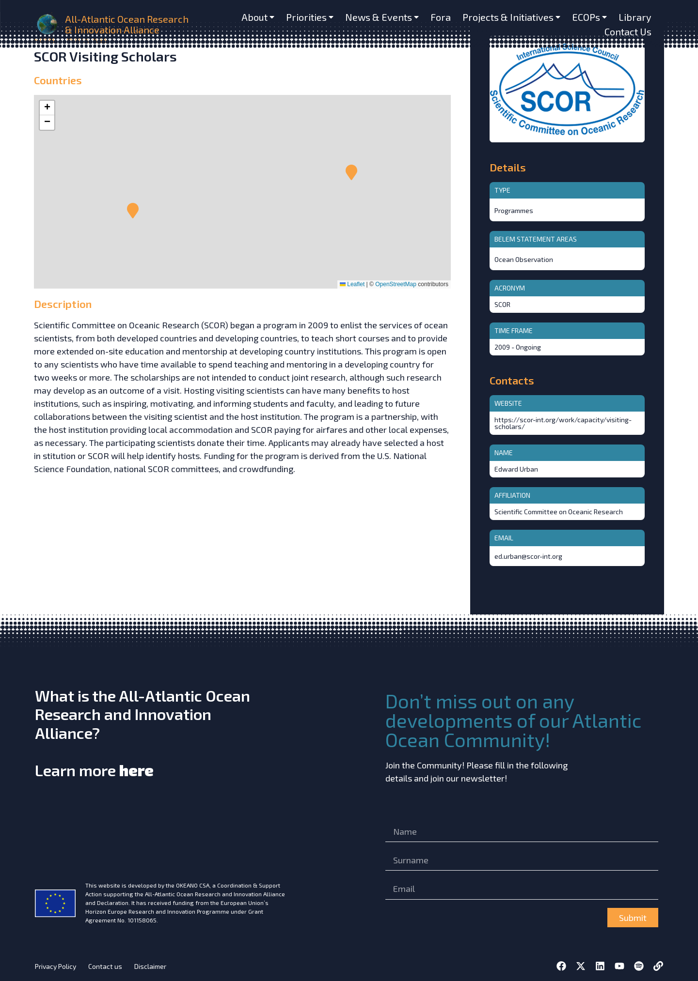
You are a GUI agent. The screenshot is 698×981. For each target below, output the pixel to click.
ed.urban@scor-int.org (528, 556)
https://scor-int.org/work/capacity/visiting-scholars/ (563, 422)
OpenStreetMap (395, 284)
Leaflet (352, 284)
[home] (48, 24)
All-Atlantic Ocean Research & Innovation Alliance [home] (127, 24)
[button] (133, 210)
